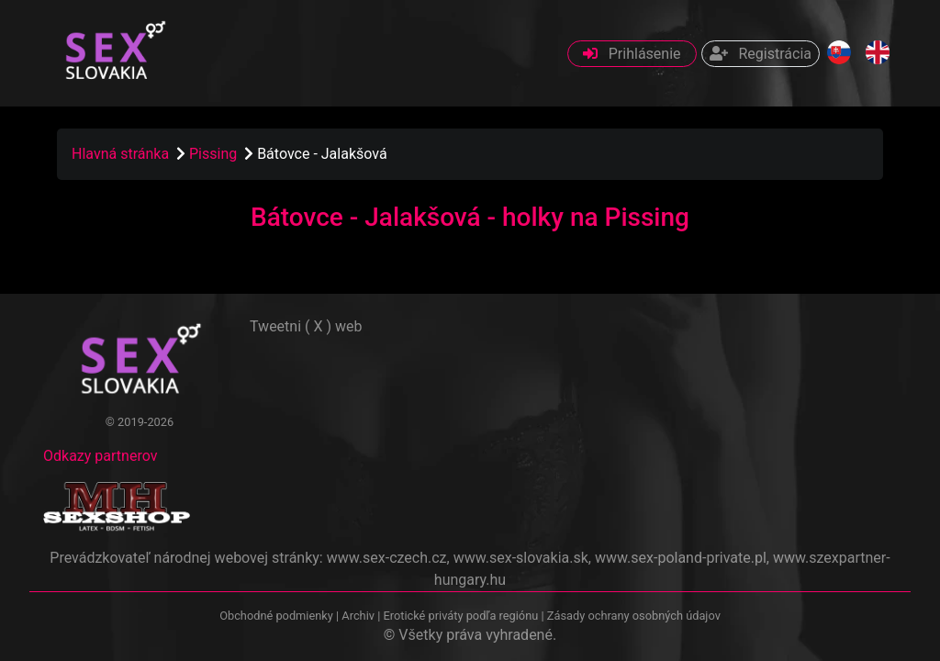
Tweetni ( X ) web (306, 326)
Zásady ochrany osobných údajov (634, 615)
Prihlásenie (632, 53)
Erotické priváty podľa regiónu (460, 615)
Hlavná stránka (120, 153)
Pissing (215, 153)
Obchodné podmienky (277, 615)
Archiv (358, 615)
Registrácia (760, 53)
